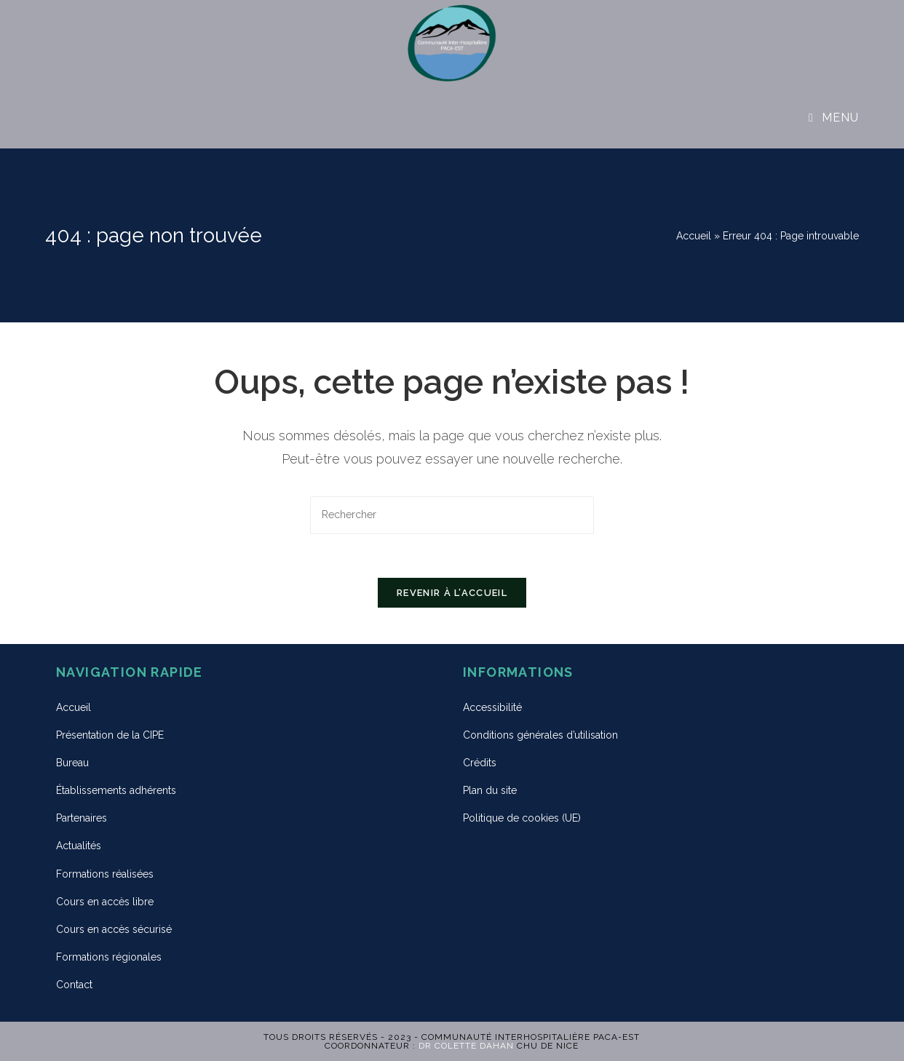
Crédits (479, 762)
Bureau (72, 762)
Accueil (693, 236)
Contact (74, 984)
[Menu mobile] (834, 117)
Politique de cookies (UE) (522, 818)
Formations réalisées (105, 874)
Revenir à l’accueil (452, 592)
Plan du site (490, 790)
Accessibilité (492, 707)
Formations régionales (109, 957)
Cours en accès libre (105, 901)
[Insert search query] (452, 514)
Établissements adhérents (116, 790)
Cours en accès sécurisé (114, 929)
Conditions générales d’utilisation (540, 735)
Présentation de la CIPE (110, 735)
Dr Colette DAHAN (466, 1046)
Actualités (78, 845)
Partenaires (81, 818)
